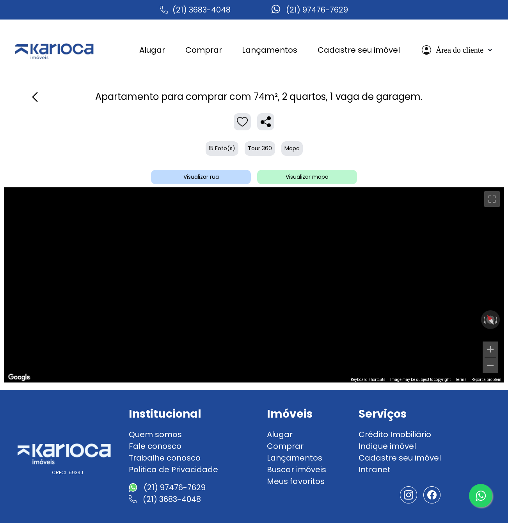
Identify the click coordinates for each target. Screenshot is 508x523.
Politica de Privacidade (173, 469)
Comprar (285, 446)
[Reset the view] (490, 320)
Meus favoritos (296, 481)
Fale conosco (155, 446)
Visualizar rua (201, 177)
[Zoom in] (490, 349)
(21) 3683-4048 (201, 9)
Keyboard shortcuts (368, 379)
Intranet (375, 469)
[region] (254, 284)
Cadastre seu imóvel (400, 457)
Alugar (280, 434)
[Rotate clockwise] (497, 319)
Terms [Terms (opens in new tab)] (461, 379)
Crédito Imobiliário (395, 434)
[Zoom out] (490, 365)
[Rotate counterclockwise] (484, 319)
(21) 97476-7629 (317, 9)
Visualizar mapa (307, 177)
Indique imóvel (387, 446)
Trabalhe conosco (165, 457)
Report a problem (486, 379)
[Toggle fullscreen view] (492, 199)
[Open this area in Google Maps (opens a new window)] (19, 377)
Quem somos (155, 434)
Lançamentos (294, 457)
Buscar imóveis (296, 469)
